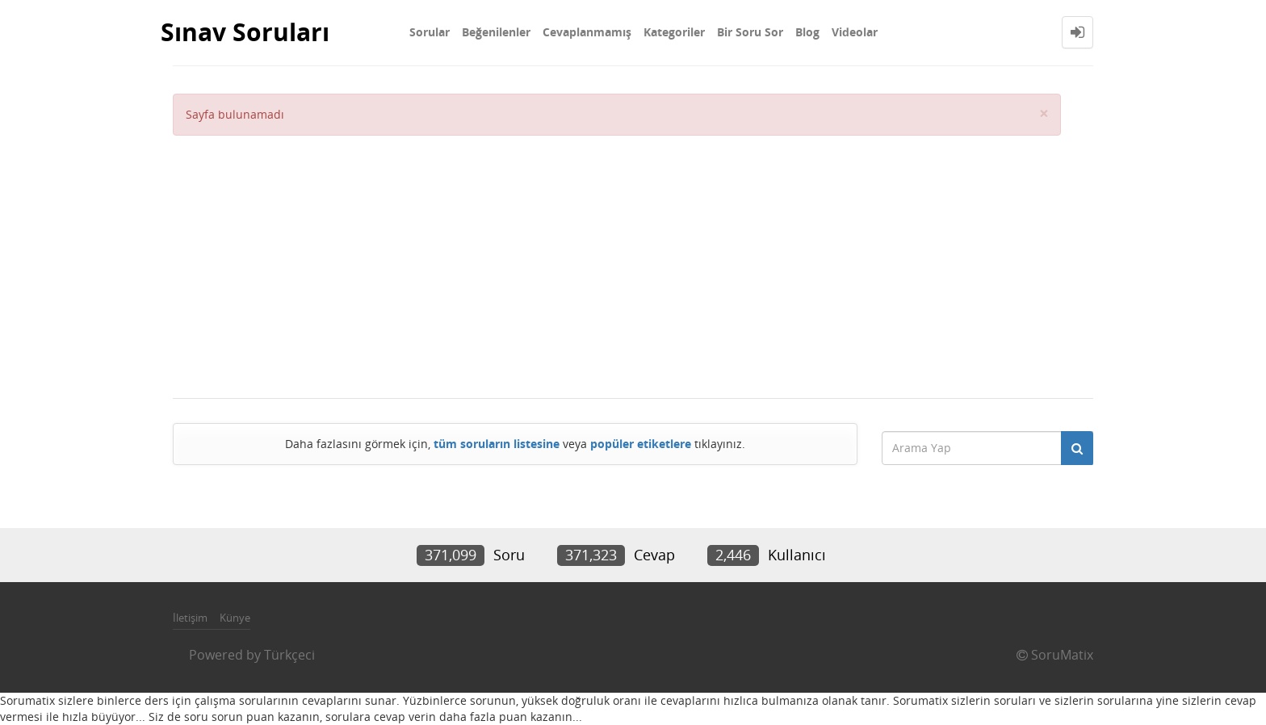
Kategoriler (674, 32)
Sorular (429, 32)
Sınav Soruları (245, 31)
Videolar (855, 32)
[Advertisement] (617, 257)
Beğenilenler (496, 32)
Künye (235, 617)
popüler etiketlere (640, 443)
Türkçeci (289, 655)
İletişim (190, 617)
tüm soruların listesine (497, 443)
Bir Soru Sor (750, 32)
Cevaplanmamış (587, 32)
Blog (807, 32)
